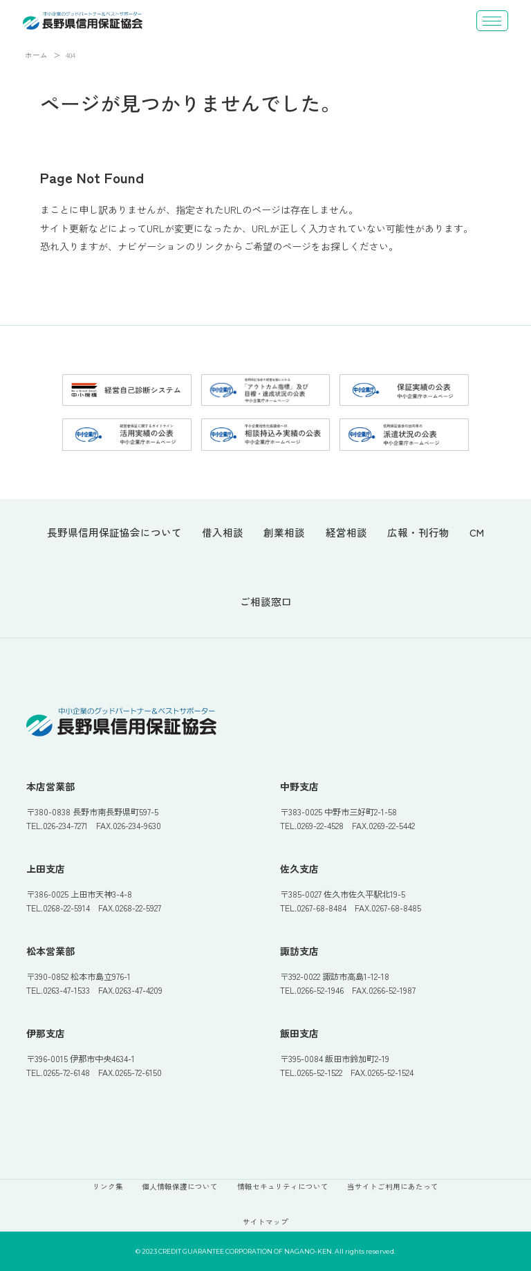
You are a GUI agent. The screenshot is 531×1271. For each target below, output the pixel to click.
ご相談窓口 (266, 602)
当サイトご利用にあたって (392, 1186)
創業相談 (284, 533)
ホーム (36, 55)
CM (476, 533)
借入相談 (222, 533)
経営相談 (346, 533)
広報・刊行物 (418, 533)
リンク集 (108, 1186)
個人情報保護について (180, 1186)
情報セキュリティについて (282, 1186)
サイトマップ (265, 1221)
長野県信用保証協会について (114, 533)
